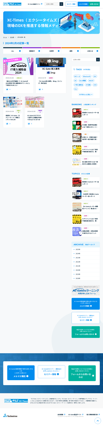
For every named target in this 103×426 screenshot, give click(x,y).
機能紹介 (32, 51)
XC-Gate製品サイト (34, 4)
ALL (12, 51)
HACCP (91, 81)
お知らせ (90, 51)
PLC (76, 89)
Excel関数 (82, 81)
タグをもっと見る (84, 94)
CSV (95, 76)
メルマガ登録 (83, 4)
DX (75, 81)
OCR (95, 85)
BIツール (77, 76)
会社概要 (60, 414)
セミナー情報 (71, 4)
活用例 (51, 51)
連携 (71, 51)
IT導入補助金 (79, 85)
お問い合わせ (94, 4)
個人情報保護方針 (92, 414)
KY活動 (88, 85)
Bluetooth (87, 76)
